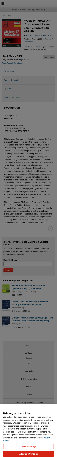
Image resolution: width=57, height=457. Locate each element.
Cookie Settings (28, 447)
